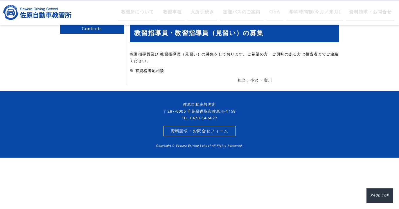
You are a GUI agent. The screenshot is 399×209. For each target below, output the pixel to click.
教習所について (161, 12)
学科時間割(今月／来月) (323, 12)
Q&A (287, 12)
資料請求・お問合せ (373, 12)
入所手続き (220, 12)
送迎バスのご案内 (256, 12)
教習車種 (193, 12)
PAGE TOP (380, 196)
